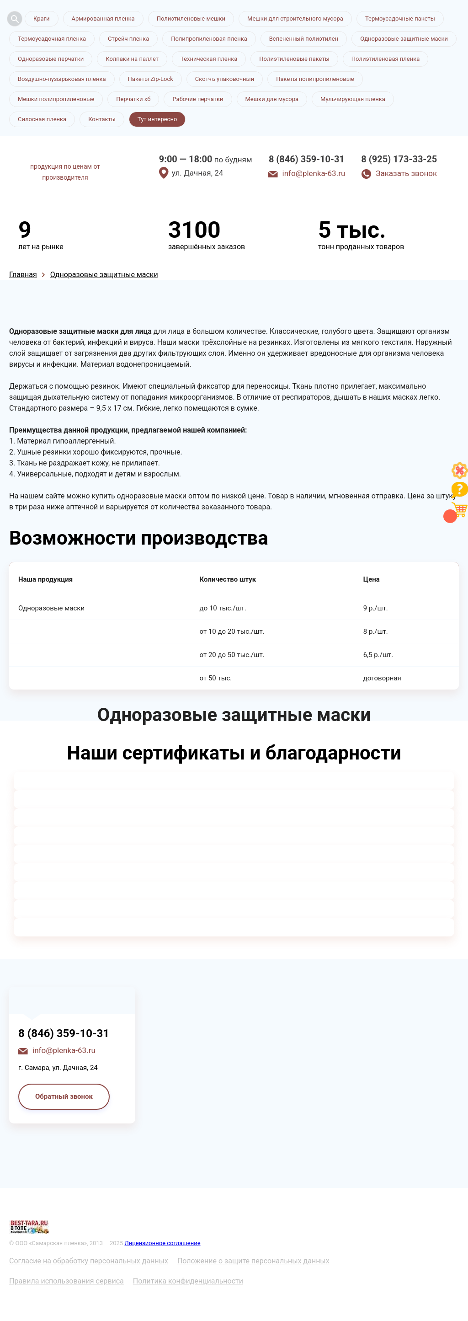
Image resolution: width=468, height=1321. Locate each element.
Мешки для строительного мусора (295, 18)
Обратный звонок (64, 1096)
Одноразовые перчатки (51, 58)
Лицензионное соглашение (162, 1243)
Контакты (102, 119)
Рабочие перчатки (197, 99)
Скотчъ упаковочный (224, 78)
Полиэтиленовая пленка (385, 58)
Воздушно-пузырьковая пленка (62, 78)
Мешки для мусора (272, 99)
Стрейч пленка (128, 38)
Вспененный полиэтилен (304, 38)
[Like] (460, 476)
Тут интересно (157, 119)
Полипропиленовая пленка (209, 38)
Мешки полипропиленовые (56, 99)
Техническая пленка (209, 58)
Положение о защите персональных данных (253, 1261)
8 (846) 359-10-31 (307, 159)
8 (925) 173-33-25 (399, 159)
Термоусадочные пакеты (400, 18)
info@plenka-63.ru (314, 173)
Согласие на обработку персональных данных (88, 1261)
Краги (41, 18)
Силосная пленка (42, 119)
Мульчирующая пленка (352, 99)
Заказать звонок (406, 173)
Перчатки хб (133, 99)
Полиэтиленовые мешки (191, 18)
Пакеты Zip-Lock (150, 78)
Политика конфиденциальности (188, 1281)
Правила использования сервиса (66, 1281)
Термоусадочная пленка (52, 38)
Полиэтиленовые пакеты (294, 58)
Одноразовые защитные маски (404, 38)
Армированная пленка (103, 18)
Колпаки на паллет (132, 58)
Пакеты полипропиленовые (315, 78)
